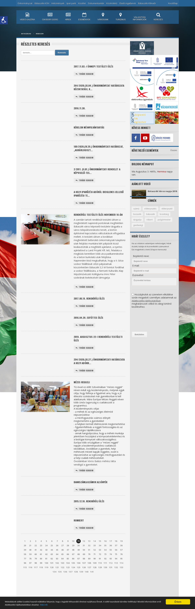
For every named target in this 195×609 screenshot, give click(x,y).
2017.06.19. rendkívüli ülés (91, 310)
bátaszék (168, 216)
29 (73, 562)
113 (116, 580)
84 (62, 575)
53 (100, 567)
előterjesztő (139, 216)
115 (25, 584)
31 (84, 562)
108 (89, 580)
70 (89, 571)
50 (84, 567)
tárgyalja (151, 222)
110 (100, 580)
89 (89, 575)
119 (46, 584)
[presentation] (145, 323)
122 (62, 584)
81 (46, 575)
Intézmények (57, 3)
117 (35, 584)
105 (73, 580)
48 (73, 567)
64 (57, 571)
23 (41, 562)
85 (68, 575)
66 (68, 571)
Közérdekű (111, 3)
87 (78, 575)
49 (78, 567)
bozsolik (154, 216)
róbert (164, 222)
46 (62, 567)
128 (94, 584)
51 (89, 567)
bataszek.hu (26, 34)
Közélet (82, 3)
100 (46, 580)
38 (121, 562)
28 (68, 562)
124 (73, 584)
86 (73, 575)
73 (105, 571)
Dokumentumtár (96, 3)
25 (52, 562)
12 (84, 558)
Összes (173, 149)
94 (116, 575)
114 (121, 580)
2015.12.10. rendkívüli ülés (90, 517)
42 (41, 567)
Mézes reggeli (82, 397)
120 (51, 584)
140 (86, 589)
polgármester (140, 228)
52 (95, 567)
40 (30, 567)
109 (94, 580)
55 (111, 567)
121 (57, 584)
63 (52, 571)
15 (100, 558)
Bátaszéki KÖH (42, 3)
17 (111, 558)
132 (116, 584)
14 (95, 558)
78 (30, 575)
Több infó (109, 604)
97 (30, 580)
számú (136, 211)
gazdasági (157, 228)
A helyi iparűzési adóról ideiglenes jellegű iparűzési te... (96, 199)
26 (57, 562)
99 (41, 580)
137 (70, 589)
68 (78, 571)
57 (121, 567)
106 (78, 580)
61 (41, 571)
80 (41, 575)
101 (51, 580)
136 (65, 589)
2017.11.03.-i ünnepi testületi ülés (95, 67)
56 (116, 567)
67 (73, 571)
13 (89, 558)
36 (111, 562)
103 (62, 580)
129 (100, 584)
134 (54, 589)
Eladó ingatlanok (128, 3)
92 (105, 575)
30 (78, 562)
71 (95, 571)
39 (25, 567)
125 (78, 584)
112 (110, 580)
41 (36, 567)
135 (60, 589)
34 (100, 562)
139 (81, 589)
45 (57, 567)
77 (25, 575)
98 (36, 580)
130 (105, 584)
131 (110, 584)
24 (46, 562)
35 (105, 562)
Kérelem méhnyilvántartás (90, 130)
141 (92, 589)
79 (36, 575)
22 (36, 562)
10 (73, 558)
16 (105, 558)
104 (67, 580)
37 (116, 562)
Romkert (79, 537)
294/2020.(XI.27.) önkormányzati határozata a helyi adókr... (94, 375)
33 (95, 562)
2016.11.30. (80, 110)
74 (111, 571)
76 (121, 571)
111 (105, 580)
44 (52, 567)
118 (41, 584)
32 (89, 562)
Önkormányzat (25, 3)
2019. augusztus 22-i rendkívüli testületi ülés (94, 351)
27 (62, 562)
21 (30, 562)
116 (30, 584)
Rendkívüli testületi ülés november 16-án (97, 223)
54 (105, 567)
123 (67, 584)
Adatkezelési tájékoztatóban (147, 303)
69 (84, 571)
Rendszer (40, 34)
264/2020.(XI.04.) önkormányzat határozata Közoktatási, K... (94, 88)
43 (46, 567)
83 (57, 575)
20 (25, 562)
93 (111, 575)
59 (30, 571)
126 (84, 584)
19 (121, 558)
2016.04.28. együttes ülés (90, 330)
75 (116, 571)
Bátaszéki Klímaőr (147, 3)
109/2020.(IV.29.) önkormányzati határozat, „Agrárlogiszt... (94, 152)
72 (100, 571)
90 (95, 575)
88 (84, 575)
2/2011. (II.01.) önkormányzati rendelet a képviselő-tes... (99, 176)
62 (46, 571)
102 (57, 580)
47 (68, 567)
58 (25, 571)
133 (121, 584)
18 (116, 558)
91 (100, 575)
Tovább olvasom (85, 74)
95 (121, 575)
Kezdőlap (173, 3)
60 (36, 571)
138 (76, 589)
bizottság (137, 222)
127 (89, 584)
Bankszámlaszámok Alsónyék (92, 498)
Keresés (62, 52)
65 (62, 571)
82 (52, 575)
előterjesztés (151, 211)
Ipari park (71, 3)
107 (84, 580)
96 (25, 580)
